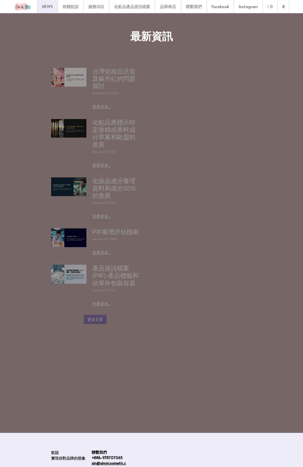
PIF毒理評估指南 (161, 249)
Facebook (220, 6)
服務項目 (96, 6)
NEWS (47, 6)
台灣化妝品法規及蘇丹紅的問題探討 (187, 71)
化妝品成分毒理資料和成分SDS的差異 (190, 190)
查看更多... (147, 92)
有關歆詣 (70, 6)
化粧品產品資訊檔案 (132, 6)
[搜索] (283, 6)
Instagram (248, 6)
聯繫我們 (194, 6)
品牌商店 (168, 6)
